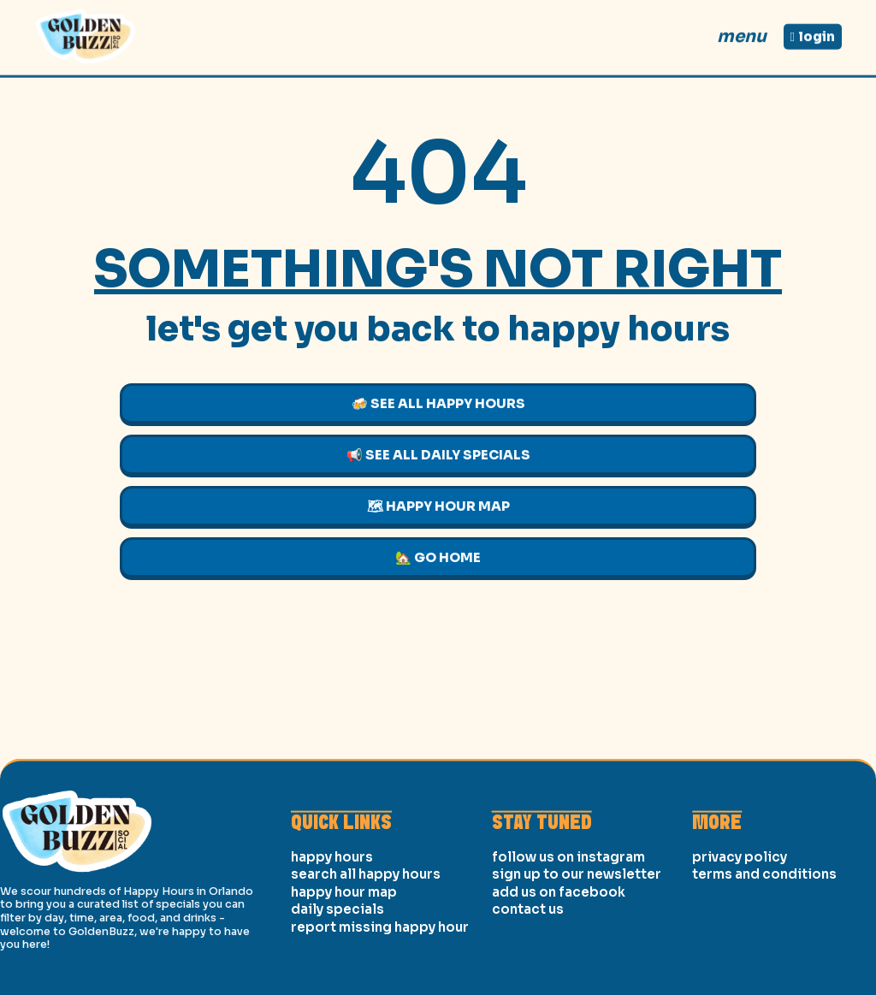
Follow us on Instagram (568, 926)
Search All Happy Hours (366, 943)
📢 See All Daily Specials (438, 455)
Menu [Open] (741, 31)
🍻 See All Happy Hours (438, 403)
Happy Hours (332, 926)
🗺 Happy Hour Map (438, 506)
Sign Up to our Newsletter (576, 943)
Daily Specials (337, 978)
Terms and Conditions (764, 943)
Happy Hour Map (344, 961)
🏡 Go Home (438, 557)
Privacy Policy (739, 926)
